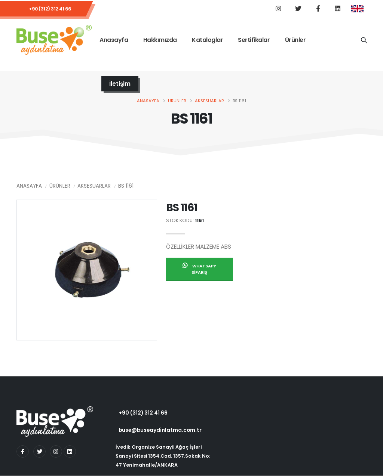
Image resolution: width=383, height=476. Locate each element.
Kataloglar (207, 40)
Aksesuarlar (209, 101)
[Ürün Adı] (364, 40)
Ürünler (295, 40)
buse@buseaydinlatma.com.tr (160, 430)
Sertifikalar (254, 40)
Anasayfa (113, 40)
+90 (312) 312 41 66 (50, 9)
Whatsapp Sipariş (199, 269)
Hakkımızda (160, 40)
